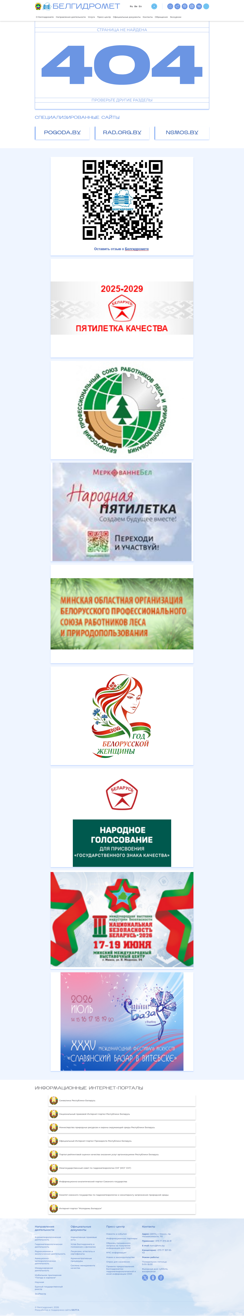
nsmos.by (182, 133)
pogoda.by (62, 133)
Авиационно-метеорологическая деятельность (45, 1261)
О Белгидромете (46, 17)
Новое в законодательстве (120, 1257)
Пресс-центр (113, 17)
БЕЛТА (75, 1310)
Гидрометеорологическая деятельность (48, 1245)
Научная (39, 1282)
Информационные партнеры (121, 1239)
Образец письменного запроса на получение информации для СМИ (118, 1246)
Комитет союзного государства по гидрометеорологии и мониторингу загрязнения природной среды (109, 1195)
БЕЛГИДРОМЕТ (86, 7)
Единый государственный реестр (49, 1288)
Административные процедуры (81, 1260)
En (140, 6)
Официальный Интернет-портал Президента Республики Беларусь (90, 1141)
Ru (131, 6)
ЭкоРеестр (40, 1294)
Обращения (178, 17)
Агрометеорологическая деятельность (48, 1238)
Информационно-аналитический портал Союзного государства (88, 1182)
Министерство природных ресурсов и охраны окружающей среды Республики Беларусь (102, 1128)
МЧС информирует (116, 1253)
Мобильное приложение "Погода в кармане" (48, 1276)
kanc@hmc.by (157, 1246)
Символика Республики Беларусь (72, 1101)
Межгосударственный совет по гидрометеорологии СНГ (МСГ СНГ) (90, 1168)
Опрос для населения (118, 1262)
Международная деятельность (44, 1269)
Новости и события (116, 1234)
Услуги (99, 17)
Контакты (163, 17)
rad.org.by (122, 133)
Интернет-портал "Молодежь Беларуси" (75, 1209)
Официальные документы (139, 17)
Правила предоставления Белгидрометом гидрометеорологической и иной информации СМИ (121, 1270)
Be (135, 6)
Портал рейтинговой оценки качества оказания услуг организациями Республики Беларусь (104, 1155)
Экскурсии (195, 17)
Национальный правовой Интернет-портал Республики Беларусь (89, 1114)
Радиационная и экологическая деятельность (50, 1252)
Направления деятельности (76, 17)
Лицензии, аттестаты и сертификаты (83, 1252)
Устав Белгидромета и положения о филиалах (83, 1245)
